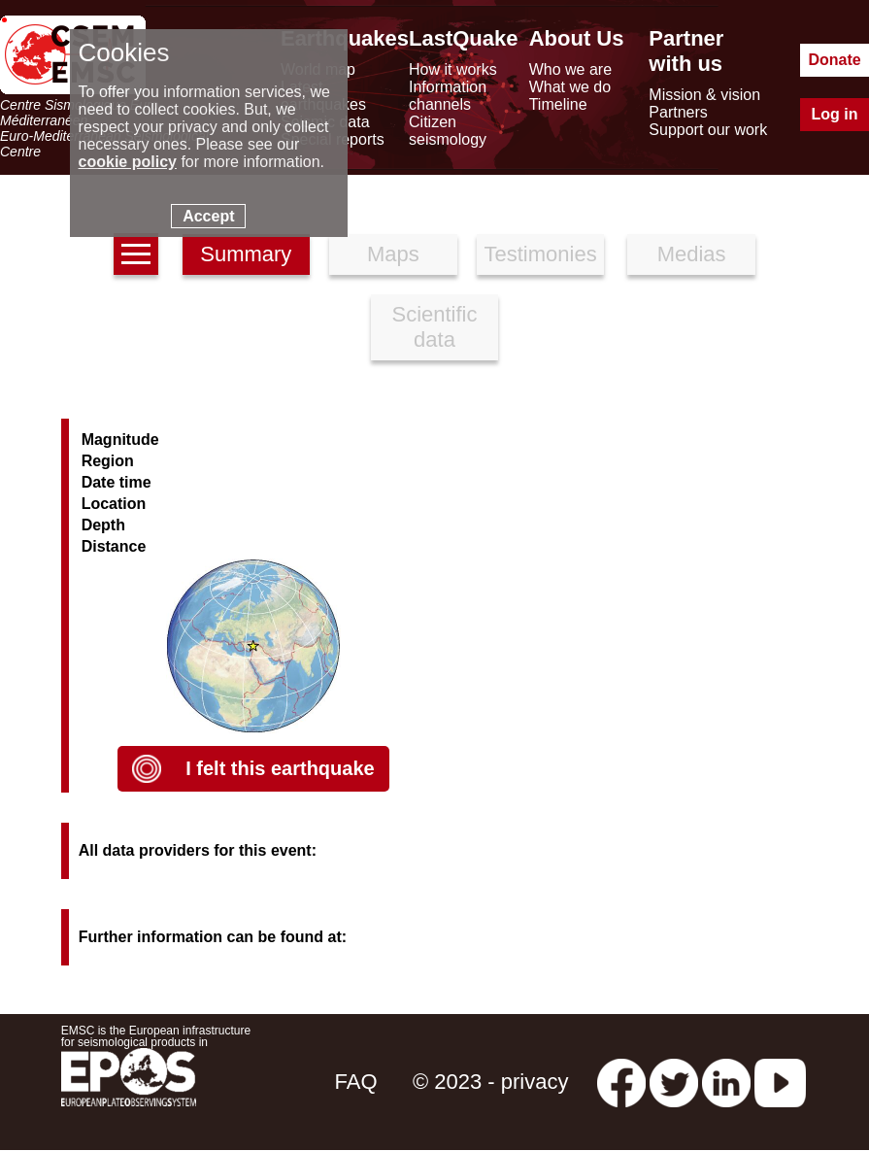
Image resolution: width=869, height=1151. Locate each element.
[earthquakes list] (136, 254)
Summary (245, 254)
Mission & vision (704, 94)
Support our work (708, 129)
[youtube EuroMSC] (780, 1081)
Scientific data (434, 327)
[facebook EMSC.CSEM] (621, 1081)
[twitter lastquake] (674, 1081)
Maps (393, 254)
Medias (691, 254)
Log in (835, 114)
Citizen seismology (447, 131)
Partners (678, 112)
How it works (453, 69)
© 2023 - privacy (491, 1081)
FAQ (356, 1081)
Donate (834, 59)
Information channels (447, 96)
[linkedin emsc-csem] (726, 1081)
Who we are (570, 69)
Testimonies (541, 254)
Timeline (558, 104)
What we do (570, 87)
